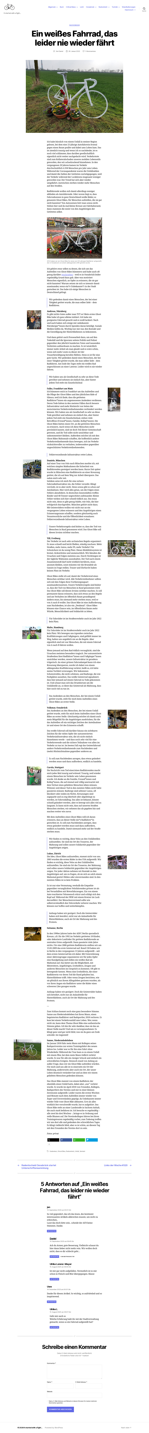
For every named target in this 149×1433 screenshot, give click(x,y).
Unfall (77, 1151)
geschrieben (67, 274)
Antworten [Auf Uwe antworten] (52, 1301)
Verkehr (82, 1151)
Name (49, 1382)
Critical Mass (71, 7)
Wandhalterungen (128, 7)
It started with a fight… (33, 1428)
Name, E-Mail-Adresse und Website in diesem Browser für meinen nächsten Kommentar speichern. (73, 1402)
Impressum (129, 10)
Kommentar (51, 1363)
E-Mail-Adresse (81, 1382)
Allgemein (52, 7)
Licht (82, 7)
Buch (62, 7)
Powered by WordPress (54, 1428)
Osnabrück (90, 7)
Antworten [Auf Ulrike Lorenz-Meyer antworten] (54, 1279)
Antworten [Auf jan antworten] (52, 1231)
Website (49, 1391)
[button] (53, 1140)
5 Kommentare (90, 51)
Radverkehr (103, 7)
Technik (115, 7)
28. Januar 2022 (74, 51)
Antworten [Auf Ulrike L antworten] (54, 1327)
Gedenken (53, 1151)
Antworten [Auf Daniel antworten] (54, 1256)
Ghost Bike (61, 1151)
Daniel (61, 51)
